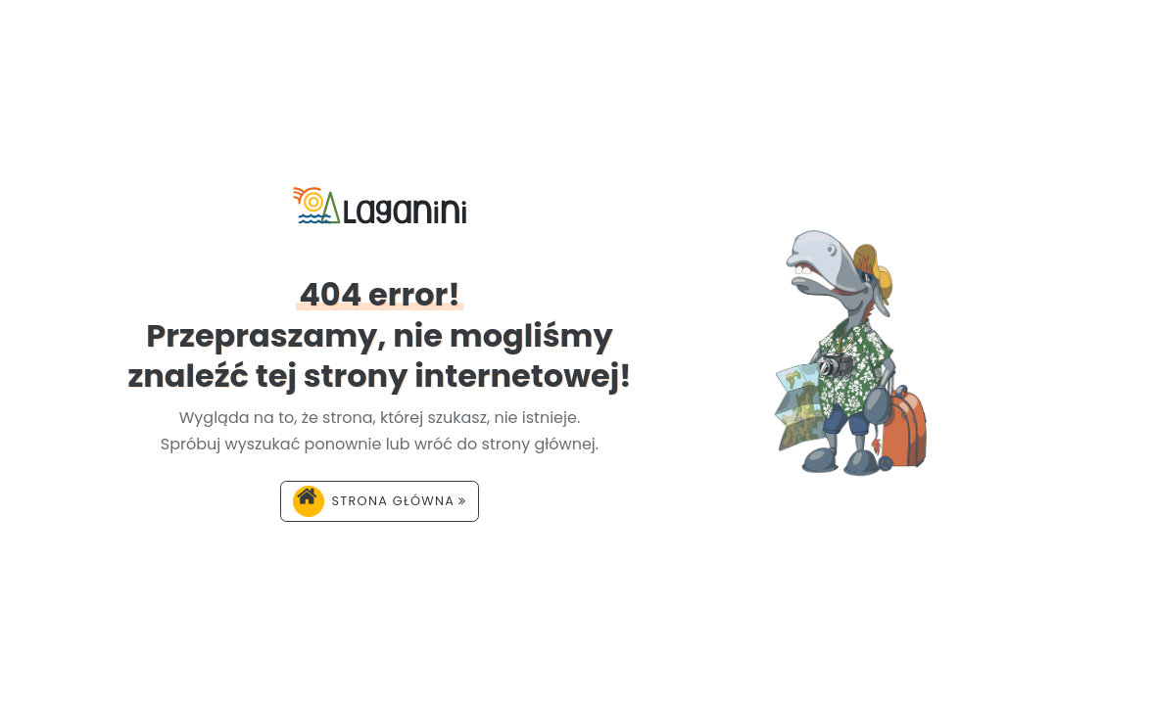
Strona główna (380, 501)
